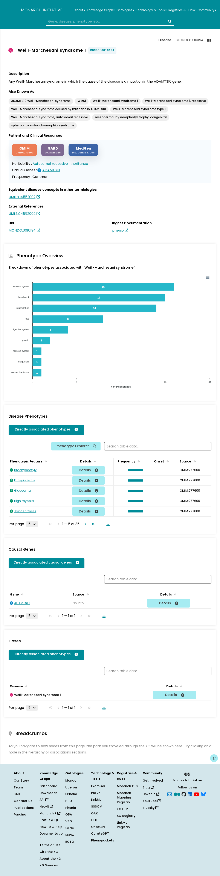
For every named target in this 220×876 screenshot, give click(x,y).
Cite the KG (49, 852)
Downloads (48, 793)
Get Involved (153, 780)
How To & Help (51, 827)
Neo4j (46, 806)
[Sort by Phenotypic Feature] (45, 461)
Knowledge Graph (101, 10)
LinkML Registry (123, 824)
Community (206, 10)
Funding (20, 814)
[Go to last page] (92, 524)
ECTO (69, 842)
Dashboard (48, 786)
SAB (17, 794)
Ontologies (125, 10)
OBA (68, 814)
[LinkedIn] (190, 793)
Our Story (21, 780)
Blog (148, 787)
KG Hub (122, 809)
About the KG (50, 858)
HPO (68, 801)
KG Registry (126, 816)
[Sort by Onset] (166, 461)
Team (18, 787)
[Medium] (177, 793)
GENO (69, 828)
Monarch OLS (127, 786)
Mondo (70, 780)
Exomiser (98, 786)
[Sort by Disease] (25, 686)
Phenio (70, 808)
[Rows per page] (32, 524)
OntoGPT (98, 827)
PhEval (96, 793)
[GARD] (52, 150)
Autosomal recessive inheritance (60, 163)
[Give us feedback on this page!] (214, 758)
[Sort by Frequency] (138, 461)
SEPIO (69, 835)
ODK (94, 820)
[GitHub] (184, 793)
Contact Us (23, 801)
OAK (94, 813)
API (44, 799)
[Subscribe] (169, 793)
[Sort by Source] (193, 461)
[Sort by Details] (94, 461)
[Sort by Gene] (21, 594)
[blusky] (203, 793)
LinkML (96, 799)
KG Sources (49, 865)
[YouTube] (196, 793)
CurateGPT (100, 833)
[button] (134, 470)
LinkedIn (151, 794)
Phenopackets (102, 840)
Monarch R (50, 813)
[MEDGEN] (83, 150)
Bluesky (150, 808)
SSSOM (96, 806)
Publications (24, 808)
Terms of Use (50, 845)
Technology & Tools (151, 10)
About (80, 10)
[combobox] (110, 21)
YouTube (151, 801)
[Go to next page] (84, 524)
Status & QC (50, 820)
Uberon (71, 787)
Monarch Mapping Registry (124, 797)
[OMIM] (24, 150)
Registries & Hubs (182, 10)
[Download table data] (107, 524)
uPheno (71, 794)
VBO (68, 821)
